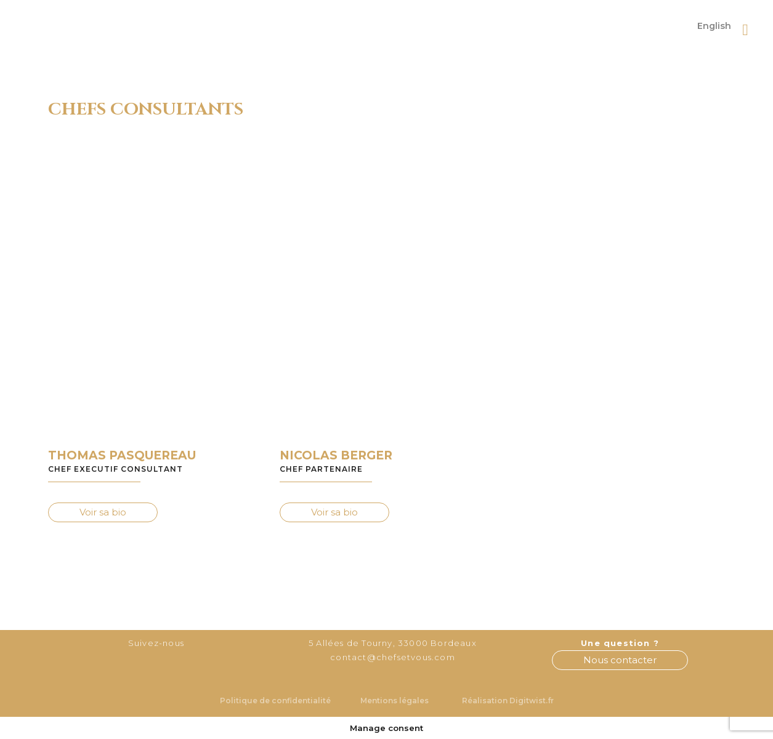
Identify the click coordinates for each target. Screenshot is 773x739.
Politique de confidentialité (275, 700)
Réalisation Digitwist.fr (508, 700)
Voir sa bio (102, 512)
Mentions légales (394, 700)
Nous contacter (620, 660)
